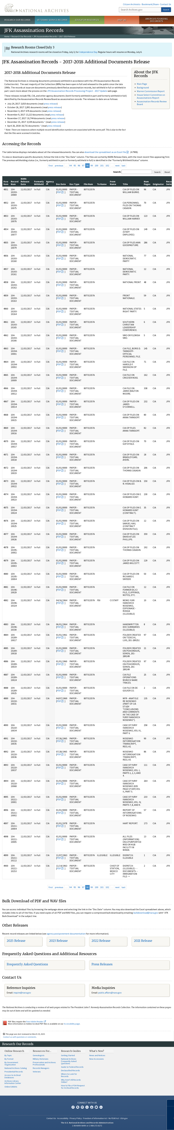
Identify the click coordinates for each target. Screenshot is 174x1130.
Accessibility (62, 1118)
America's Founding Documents (156, 20)
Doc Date (61, 184)
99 (91, 165)
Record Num (14, 183)
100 (96, 165)
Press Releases (102, 964)
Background (143, 87)
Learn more (150, 1124)
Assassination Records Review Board (152, 103)
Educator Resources (87, 19)
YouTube (91, 1107)
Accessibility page (72, 1023)
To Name (102, 184)
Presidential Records (14, 1071)
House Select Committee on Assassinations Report (151, 96)
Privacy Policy (76, 1118)
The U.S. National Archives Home (36, 8)
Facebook (73, 1107)
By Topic (8, 1055)
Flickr (101, 1107)
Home (6, 36)
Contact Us (165, 4)
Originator (158, 184)
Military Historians (40, 1059)
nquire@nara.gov (22, 992)
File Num (88, 184)
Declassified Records (70, 1070)
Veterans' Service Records (52, 19)
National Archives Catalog (16, 1068)
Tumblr (87, 1107)
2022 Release (101, 941)
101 (102, 165)
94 (70, 165)
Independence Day (88, 51)
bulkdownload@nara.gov (145, 912)
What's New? (96, 1051)
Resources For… (42, 1051)
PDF (59, 192)
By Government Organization (11, 1063)
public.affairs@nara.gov (110, 992)
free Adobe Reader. (36, 1021)
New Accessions (96, 1059)
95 (75, 165)
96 (79, 165)
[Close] (170, 1103)
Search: (117, 171)
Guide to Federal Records (72, 1067)
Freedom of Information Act (95, 1118)
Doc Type (74, 184)
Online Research (14, 1051)
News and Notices (97, 1055)
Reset (167, 172)
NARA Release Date (25, 181)
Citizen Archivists (131, 4)
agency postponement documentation (66, 933)
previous (59, 165)
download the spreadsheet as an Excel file (105, 152)
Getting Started (68, 1055)
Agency (50, 182)
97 (83, 165)
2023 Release (58, 941)
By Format (9, 1059)
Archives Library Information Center (13, 1082)
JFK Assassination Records (45, 36)
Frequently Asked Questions (27, 964)
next (117, 165)
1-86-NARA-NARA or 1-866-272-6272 (87, 1125)
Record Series (170, 183)
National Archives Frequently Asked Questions (69, 1061)
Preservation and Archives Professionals (44, 1063)
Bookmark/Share (150, 4)
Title (125, 184)
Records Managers (41, 1068)
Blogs (96, 1107)
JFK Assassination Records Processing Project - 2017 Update (77, 90)
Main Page (142, 83)
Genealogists (38, 1055)
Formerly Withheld (39, 183)
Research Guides (71, 1051)
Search (166, 9)
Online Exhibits (11, 1086)
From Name (113, 183)
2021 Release (143, 941)
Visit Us (122, 19)
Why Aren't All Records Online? (71, 1080)
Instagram (82, 1107)
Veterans (37, 1071)
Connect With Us (87, 1102)
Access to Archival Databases (13, 1076)
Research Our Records (17, 19)
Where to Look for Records (69, 1075)
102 (107, 165)
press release (50, 103)
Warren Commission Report (151, 91)
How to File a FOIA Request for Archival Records (73, 1086)
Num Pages (147, 183)
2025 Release (16, 941)
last (123, 165)
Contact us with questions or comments (19, 1037)
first (51, 165)
